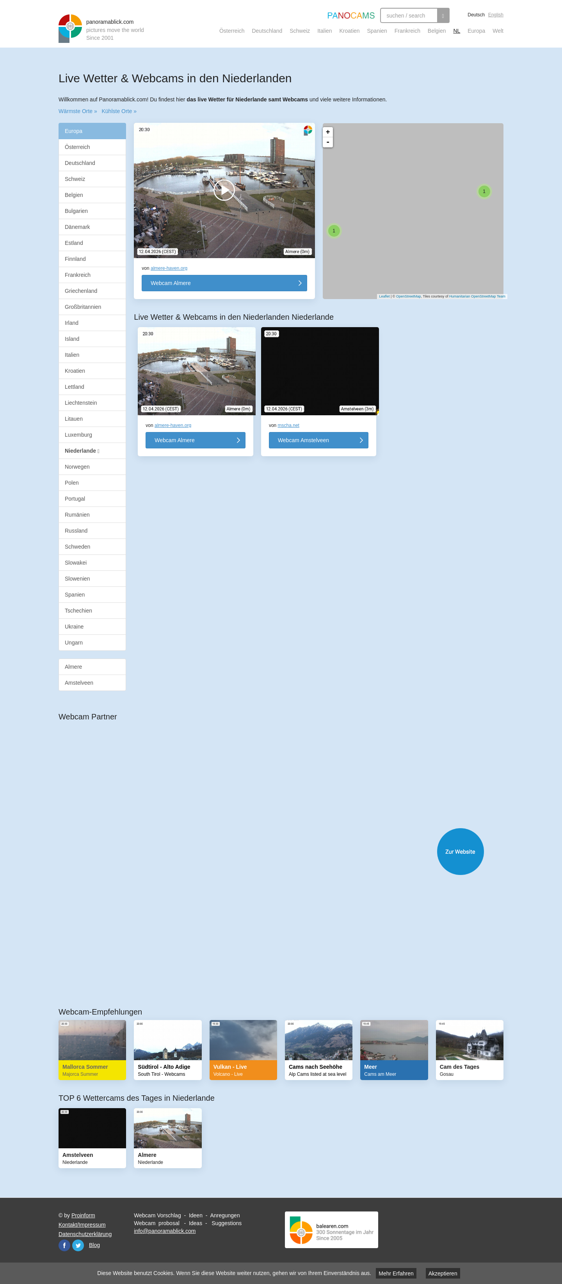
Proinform (83, 1215)
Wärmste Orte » (78, 111)
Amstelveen (79, 683)
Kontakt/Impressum (82, 1225)
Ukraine (74, 626)
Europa (476, 31)
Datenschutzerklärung (85, 1234)
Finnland (75, 259)
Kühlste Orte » (119, 111)
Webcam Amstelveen (303, 440)
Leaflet (380, 296)
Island (72, 339)
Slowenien (77, 579)
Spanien (377, 31)
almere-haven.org (169, 268)
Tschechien (78, 610)
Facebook (64, 1245)
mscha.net (288, 425)
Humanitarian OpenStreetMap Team (473, 296)
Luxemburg (78, 435)
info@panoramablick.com (165, 1231)
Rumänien (77, 515)
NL (456, 31)
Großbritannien (83, 307)
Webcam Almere (170, 283)
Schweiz (300, 31)
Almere (73, 667)
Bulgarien (76, 211)
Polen (72, 483)
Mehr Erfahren (396, 1273)
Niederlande (82, 451)
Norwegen (77, 467)
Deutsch (476, 15)
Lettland (74, 387)
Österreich (232, 31)
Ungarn (74, 642)
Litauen (74, 419)
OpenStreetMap (404, 296)
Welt (498, 31)
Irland (71, 323)
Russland (76, 531)
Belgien (437, 31)
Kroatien (349, 31)
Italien (324, 31)
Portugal (75, 499)
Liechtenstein (81, 403)
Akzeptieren (443, 1273)
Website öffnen (289, 851)
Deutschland (267, 31)
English (495, 15)
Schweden (77, 547)
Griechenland (81, 291)
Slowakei (76, 563)
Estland (74, 243)
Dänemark (77, 227)
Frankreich (407, 31)
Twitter (78, 1245)
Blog (94, 1245)
